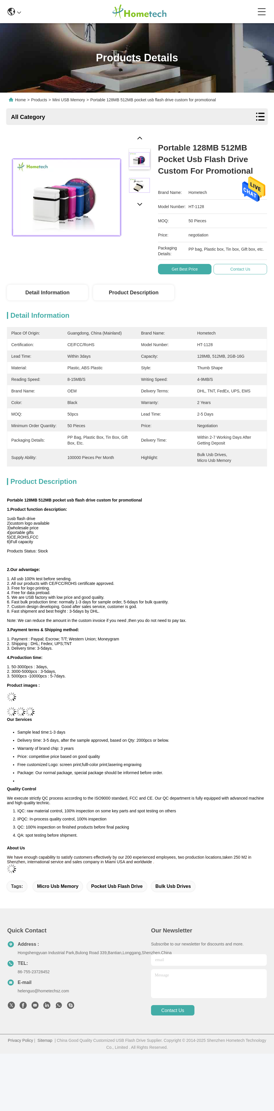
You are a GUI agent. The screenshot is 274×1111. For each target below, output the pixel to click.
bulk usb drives (173, 886)
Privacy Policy (20, 1040)
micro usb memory (57, 886)
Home (20, 100)
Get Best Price (187, 269)
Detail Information (47, 292)
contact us (172, 1010)
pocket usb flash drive (117, 886)
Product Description (134, 292)
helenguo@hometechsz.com (43, 991)
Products (39, 100)
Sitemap (45, 1040)
